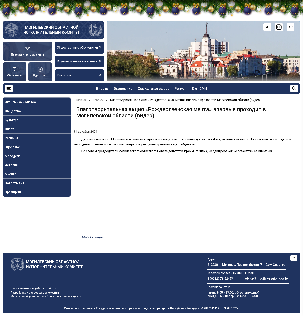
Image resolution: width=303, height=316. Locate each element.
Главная (81, 100)
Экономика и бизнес (20, 102)
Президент (13, 192)
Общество (13, 111)
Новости (98, 100)
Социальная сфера (153, 88)
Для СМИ (199, 88)
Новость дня (14, 183)
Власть (102, 88)
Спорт (9, 129)
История (11, 165)
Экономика (123, 88)
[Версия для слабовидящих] (290, 27)
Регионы (11, 138)
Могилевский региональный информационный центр (46, 296)
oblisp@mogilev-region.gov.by (267, 278)
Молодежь (13, 156)
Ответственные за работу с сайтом (34, 288)
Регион (180, 88)
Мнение (11, 174)
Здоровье (12, 147)
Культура (11, 120)
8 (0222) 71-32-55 (220, 278)
